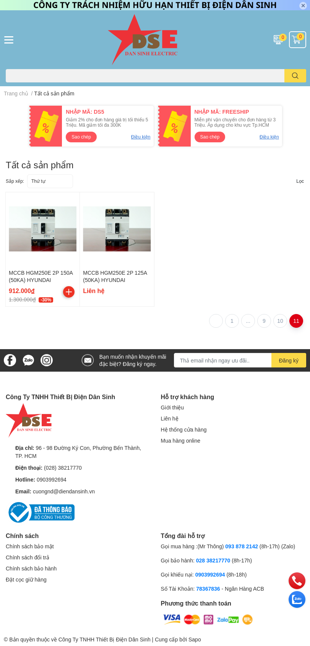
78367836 (208, 588)
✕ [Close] (303, 5)
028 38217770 (213, 560)
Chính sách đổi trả (27, 557)
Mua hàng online (181, 440)
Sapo (194, 639)
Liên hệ (170, 418)
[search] (295, 75)
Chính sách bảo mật (30, 546)
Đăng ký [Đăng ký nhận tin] (289, 360)
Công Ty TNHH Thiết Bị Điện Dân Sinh (104, 639)
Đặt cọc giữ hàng (26, 579)
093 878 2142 (241, 546)
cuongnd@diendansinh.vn (64, 491)
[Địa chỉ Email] (240, 360)
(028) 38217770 (63, 467)
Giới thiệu (172, 407)
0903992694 (52, 479)
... (248, 320)
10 (280, 320)
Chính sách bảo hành (31, 568)
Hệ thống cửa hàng (184, 429)
